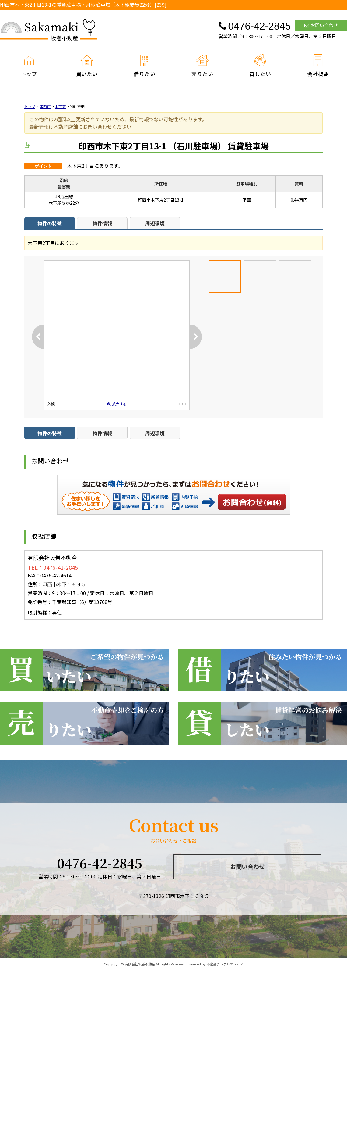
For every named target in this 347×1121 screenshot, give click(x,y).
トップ (29, 65)
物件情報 (102, 223)
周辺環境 (155, 223)
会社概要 (318, 65)
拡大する (117, 403)
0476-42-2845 (99, 863)
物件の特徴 (49, 223)
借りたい (144, 65)
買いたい (87, 65)
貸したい (260, 65)
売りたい (202, 65)
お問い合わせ (321, 25)
